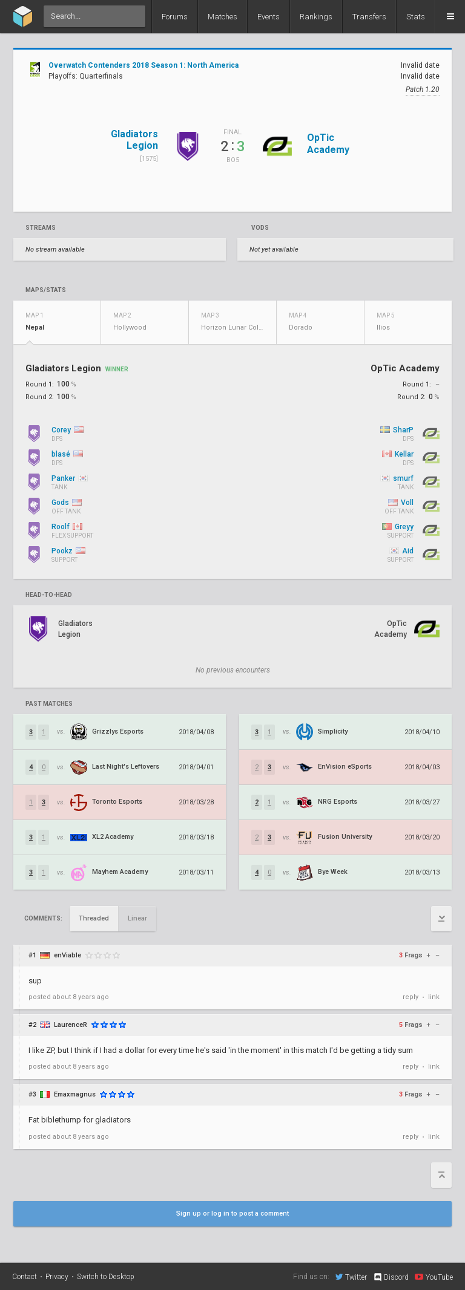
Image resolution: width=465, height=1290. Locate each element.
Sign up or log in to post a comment (232, 1213)
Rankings (316, 16)
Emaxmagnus (75, 1094)
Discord (391, 1277)
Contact (24, 1276)
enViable (67, 955)
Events (268, 16)
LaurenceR (70, 1025)
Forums (175, 16)
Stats (415, 16)
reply (410, 997)
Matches (222, 16)
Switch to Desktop (105, 1276)
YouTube (434, 1276)
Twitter (351, 1276)
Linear (137, 918)
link (434, 997)
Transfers (369, 16)
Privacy (56, 1276)
